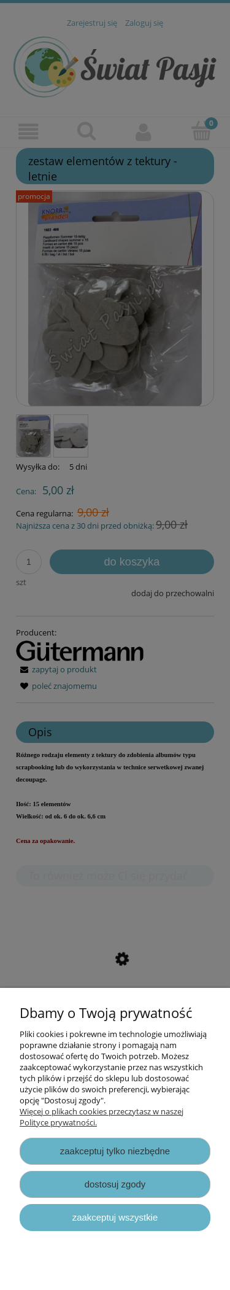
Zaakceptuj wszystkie (115, 1217)
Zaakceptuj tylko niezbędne (115, 1151)
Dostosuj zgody (115, 1184)
